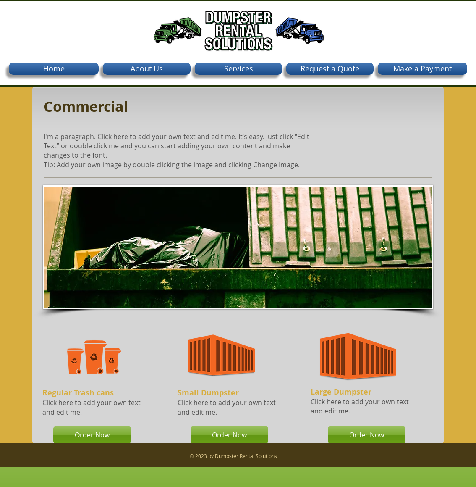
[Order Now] (92, 434)
